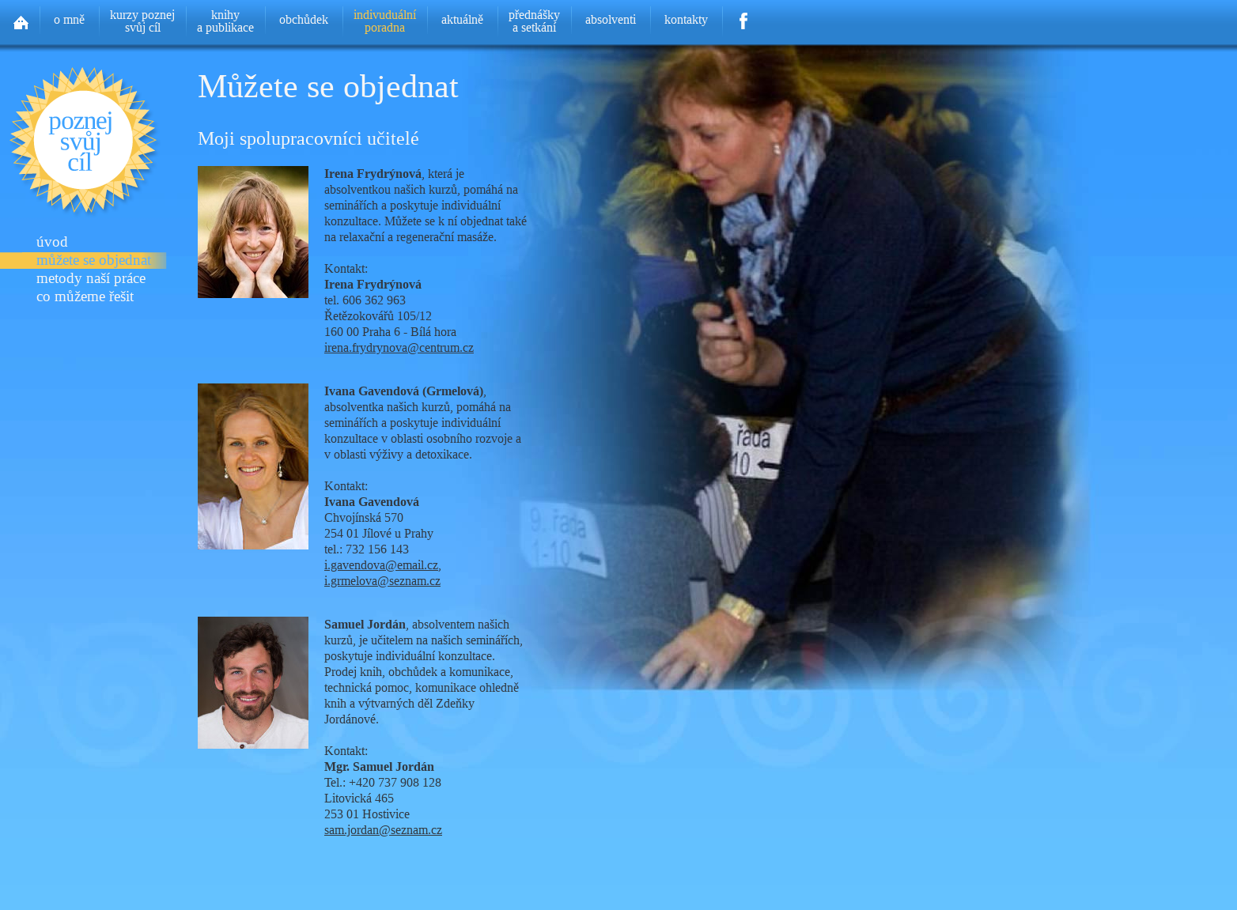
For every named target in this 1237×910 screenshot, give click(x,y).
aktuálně (462, 19)
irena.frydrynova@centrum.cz (399, 347)
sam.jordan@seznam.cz (383, 829)
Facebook (744, 16)
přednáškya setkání (534, 21)
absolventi (610, 19)
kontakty (686, 19)
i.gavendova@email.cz (381, 564)
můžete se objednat (93, 260)
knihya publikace (225, 21)
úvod (52, 242)
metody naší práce (91, 278)
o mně (69, 19)
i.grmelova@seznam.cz (382, 580)
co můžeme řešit (85, 297)
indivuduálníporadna (385, 21)
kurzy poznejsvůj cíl (142, 21)
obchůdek (303, 19)
